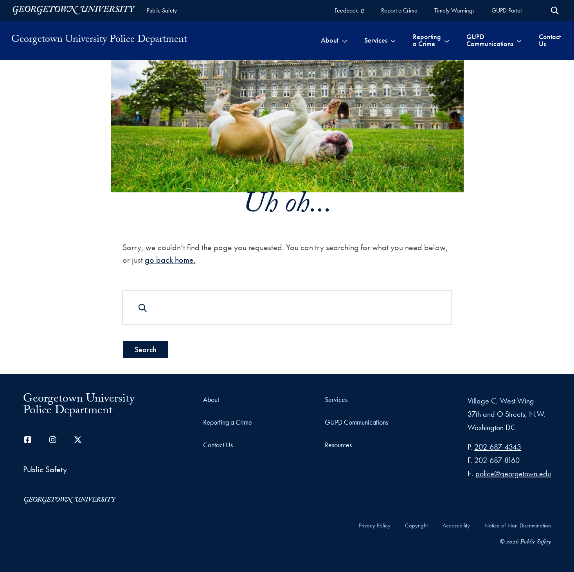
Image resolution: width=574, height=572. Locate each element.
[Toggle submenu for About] (344, 40)
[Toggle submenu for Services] (393, 40)
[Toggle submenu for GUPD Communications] (519, 40)
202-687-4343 (497, 447)
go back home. (169, 259)
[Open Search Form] (555, 10)
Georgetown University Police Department (99, 40)
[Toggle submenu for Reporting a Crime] (447, 40)
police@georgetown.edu (513, 473)
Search (145, 349)
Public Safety (162, 10)
